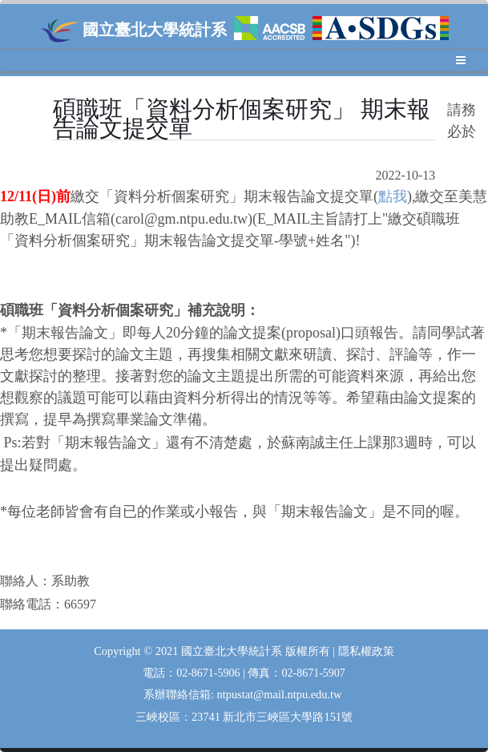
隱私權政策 (366, 651)
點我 (392, 196)
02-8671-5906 (209, 673)
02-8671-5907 (313, 673)
